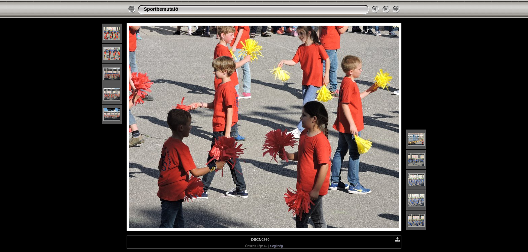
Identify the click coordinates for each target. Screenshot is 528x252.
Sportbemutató (161, 9)
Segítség (276, 246)
